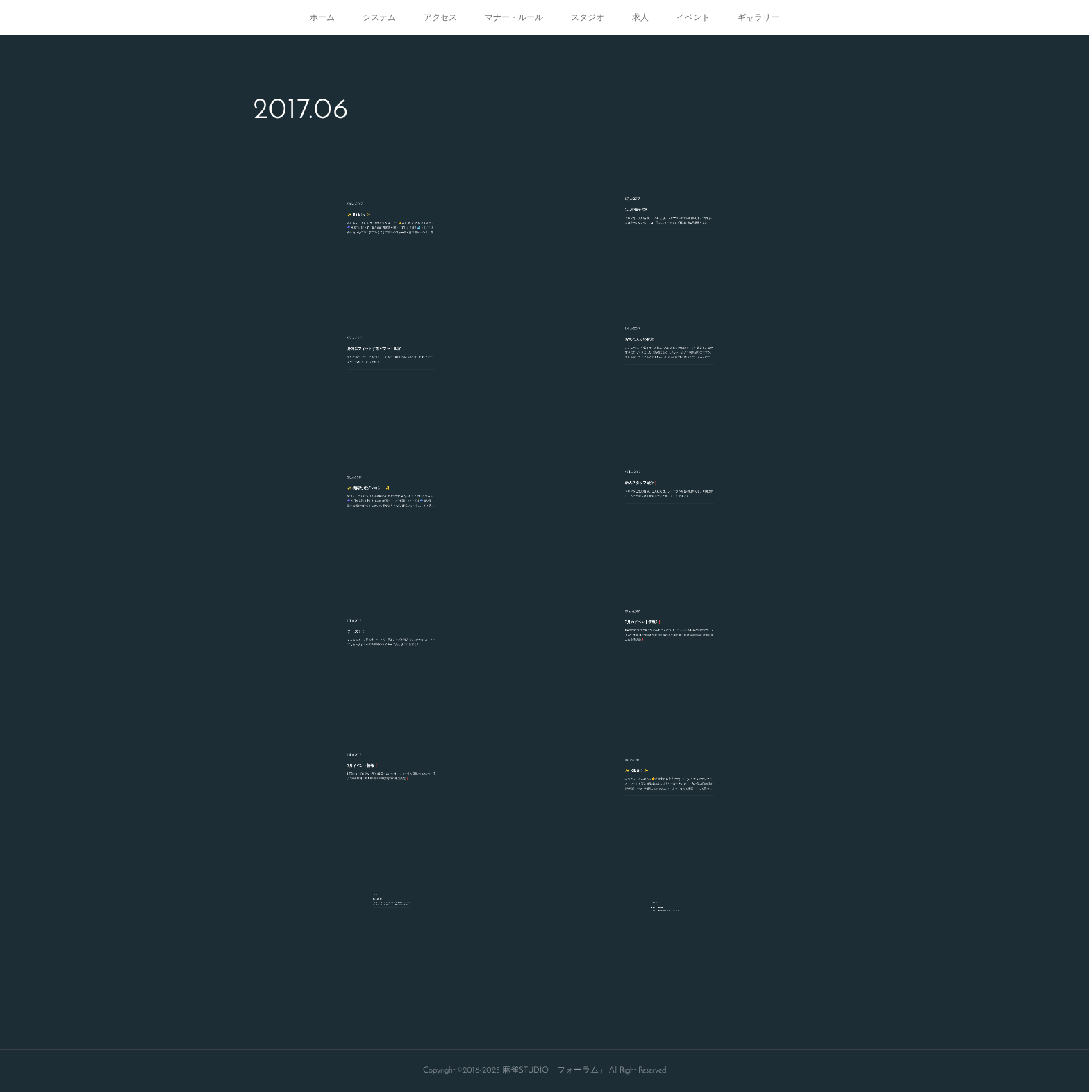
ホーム (322, 17)
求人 (640, 17)
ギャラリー (758, 17)
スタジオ (587, 17)
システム (379, 17)
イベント (693, 17)
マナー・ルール (514, 17)
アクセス (440, 17)
